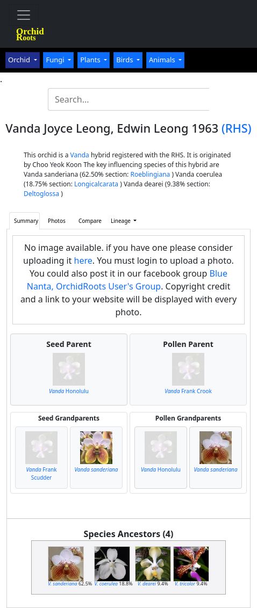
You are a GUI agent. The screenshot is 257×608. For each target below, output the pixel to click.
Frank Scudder (41, 473)
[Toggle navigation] (24, 15)
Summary (26, 221)
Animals (163, 59)
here (83, 260)
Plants (91, 59)
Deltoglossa (41, 193)
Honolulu (69, 391)
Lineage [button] (121, 221)
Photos (57, 221)
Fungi (56, 59)
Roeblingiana (150, 174)
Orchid (20, 59)
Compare (90, 221)
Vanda (79, 155)
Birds (125, 59)
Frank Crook (188, 391)
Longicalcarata (96, 184)
